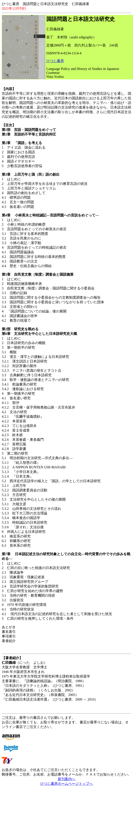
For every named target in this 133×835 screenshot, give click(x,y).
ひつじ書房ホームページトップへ (66, 783)
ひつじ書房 (55, 61)
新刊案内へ (66, 779)
